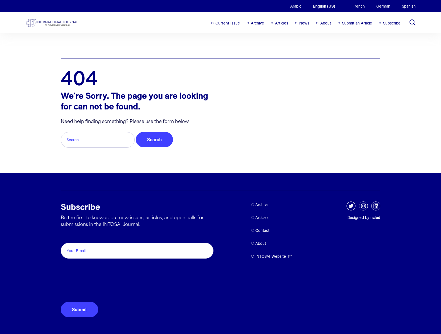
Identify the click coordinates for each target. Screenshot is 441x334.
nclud (375, 217)
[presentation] (103, 284)
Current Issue (227, 23)
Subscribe (391, 23)
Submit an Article (357, 23)
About (325, 23)
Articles (281, 23)
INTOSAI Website (270, 256)
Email (68, 236)
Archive (257, 23)
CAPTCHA (74, 266)
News (304, 23)
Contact (262, 230)
